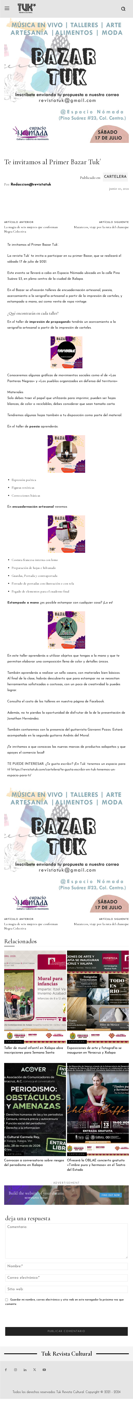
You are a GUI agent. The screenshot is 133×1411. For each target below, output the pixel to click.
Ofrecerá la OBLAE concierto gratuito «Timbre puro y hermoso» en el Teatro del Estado (96, 1165)
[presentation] (36, 1319)
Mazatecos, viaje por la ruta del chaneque (101, 227)
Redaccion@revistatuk (31, 185)
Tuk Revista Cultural (70, 1392)
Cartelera (115, 177)
